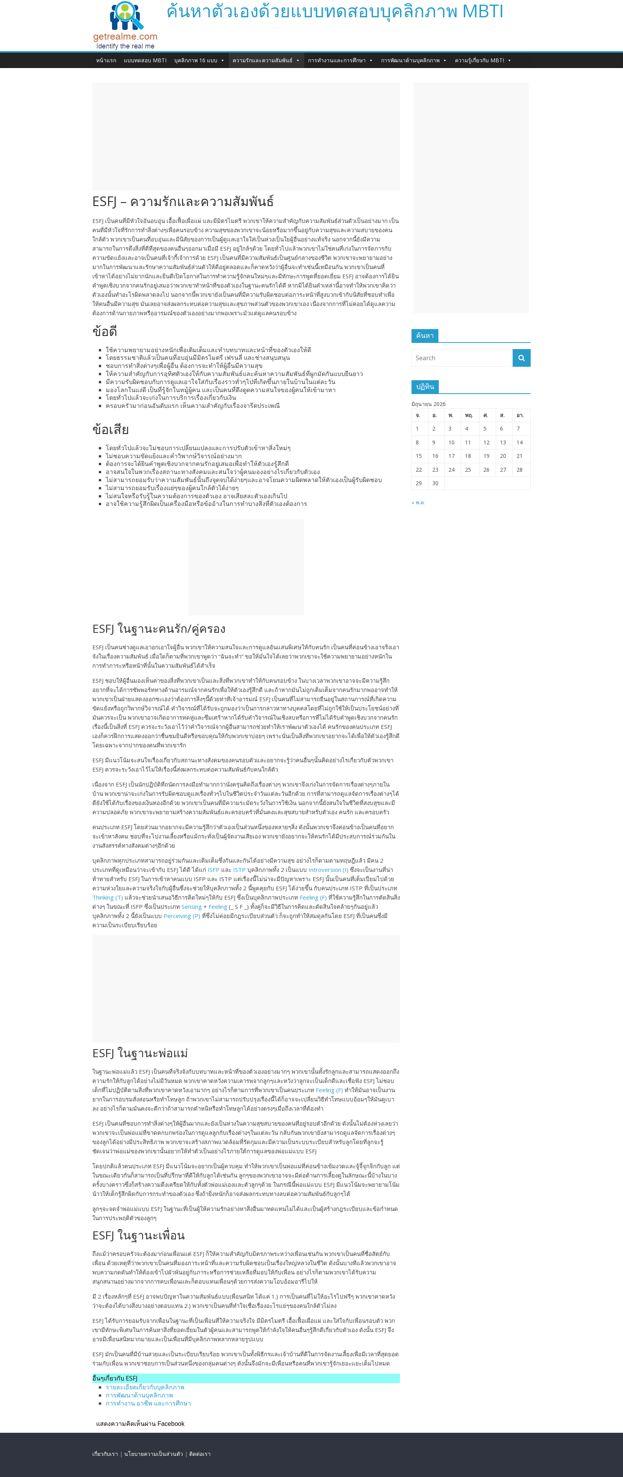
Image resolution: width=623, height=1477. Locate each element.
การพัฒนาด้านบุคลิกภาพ (414, 60)
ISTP (239, 869)
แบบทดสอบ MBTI (145, 60)
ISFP (214, 869)
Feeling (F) (313, 897)
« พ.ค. (418, 502)
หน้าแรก (106, 60)
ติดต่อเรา (200, 1453)
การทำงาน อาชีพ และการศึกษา (148, 1403)
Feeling (217, 906)
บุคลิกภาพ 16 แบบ (199, 60)
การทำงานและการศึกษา (340, 60)
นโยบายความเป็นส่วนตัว (153, 1453)
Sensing (192, 906)
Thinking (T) (107, 897)
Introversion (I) (328, 869)
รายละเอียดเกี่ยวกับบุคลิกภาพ (145, 1387)
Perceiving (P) (181, 916)
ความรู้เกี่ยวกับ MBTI (483, 60)
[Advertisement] (246, 136)
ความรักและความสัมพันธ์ (266, 60)
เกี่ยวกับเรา (105, 1453)
